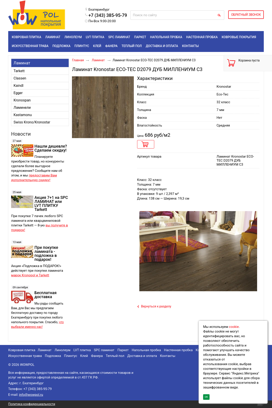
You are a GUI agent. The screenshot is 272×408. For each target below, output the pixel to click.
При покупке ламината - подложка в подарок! (46, 253)
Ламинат (22, 63)
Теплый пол (115, 356)
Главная (78, 60)
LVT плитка (82, 350)
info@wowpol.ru (31, 395)
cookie (234, 327)
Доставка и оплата (142, 356)
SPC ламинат (104, 350)
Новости (21, 134)
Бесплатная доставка (45, 294)
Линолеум (62, 350)
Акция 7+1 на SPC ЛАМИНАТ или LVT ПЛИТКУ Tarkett (51, 203)
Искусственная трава (25, 356)
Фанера (97, 356)
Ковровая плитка (21, 350)
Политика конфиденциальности (31, 404)
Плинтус (70, 356)
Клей (84, 356)
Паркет (123, 350)
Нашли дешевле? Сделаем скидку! (50, 148)
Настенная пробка (178, 350)
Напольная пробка (146, 350)
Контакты (167, 356)
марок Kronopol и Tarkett (30, 275)
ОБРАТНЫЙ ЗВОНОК (246, 14)
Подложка (53, 356)
